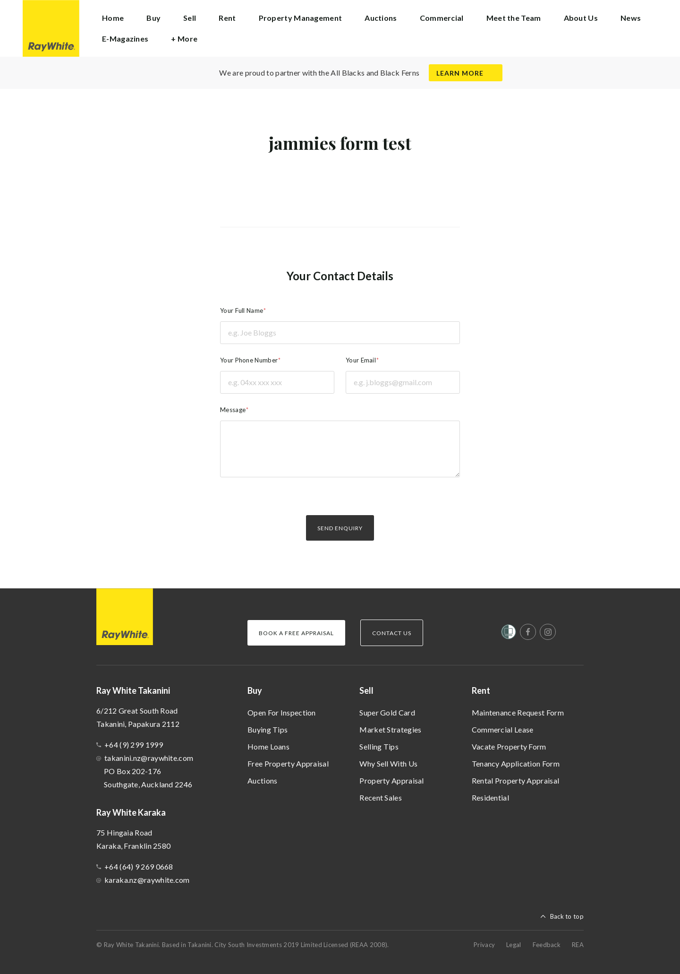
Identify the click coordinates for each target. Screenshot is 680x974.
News (630, 17)
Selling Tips (379, 746)
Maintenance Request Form (518, 712)
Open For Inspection (281, 712)
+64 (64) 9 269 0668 (138, 866)
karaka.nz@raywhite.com (147, 879)
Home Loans (268, 746)
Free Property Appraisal (288, 763)
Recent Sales (380, 797)
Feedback (547, 944)
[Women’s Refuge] (508, 634)
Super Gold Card (387, 712)
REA (578, 944)
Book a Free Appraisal (296, 633)
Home (113, 17)
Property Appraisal (391, 780)
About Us (581, 17)
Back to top (567, 916)
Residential (490, 797)
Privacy (484, 944)
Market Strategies (390, 729)
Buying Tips (267, 729)
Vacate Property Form (509, 746)
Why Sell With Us (388, 763)
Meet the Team (513, 17)
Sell (366, 690)
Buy (254, 690)
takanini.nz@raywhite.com (148, 757)
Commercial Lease (503, 729)
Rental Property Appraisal (516, 780)
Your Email (361, 360)
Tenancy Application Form (516, 763)
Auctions (262, 780)
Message (233, 410)
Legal (513, 944)
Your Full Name (241, 310)
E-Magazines (125, 38)
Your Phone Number (249, 360)
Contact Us (391, 633)
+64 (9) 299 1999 (133, 744)
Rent (481, 690)
